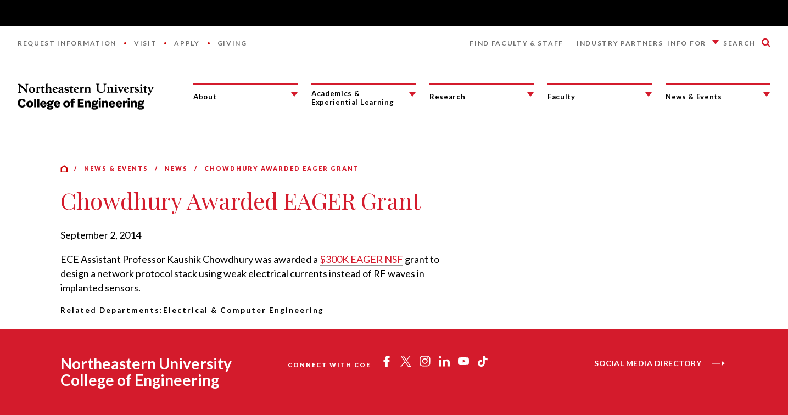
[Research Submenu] (530, 94)
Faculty (561, 96)
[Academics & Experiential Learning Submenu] (412, 94)
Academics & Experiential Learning (352, 98)
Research (447, 96)
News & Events (694, 96)
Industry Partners (620, 43)
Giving (232, 43)
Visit (145, 43)
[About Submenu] (294, 94)
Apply (186, 43)
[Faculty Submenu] (648, 94)
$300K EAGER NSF (361, 259)
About (204, 96)
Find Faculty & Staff (516, 43)
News (176, 168)
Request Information (67, 43)
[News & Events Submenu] (766, 94)
